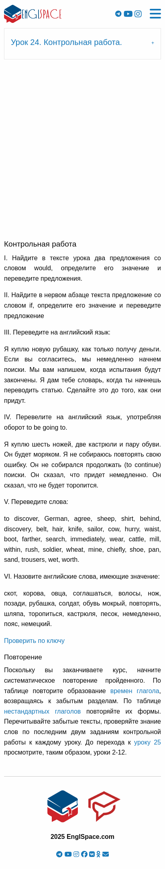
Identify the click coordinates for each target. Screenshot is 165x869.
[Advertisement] (82, 152)
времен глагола (134, 690)
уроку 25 (147, 742)
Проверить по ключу (34, 640)
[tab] (82, 43)
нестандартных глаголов (42, 711)
